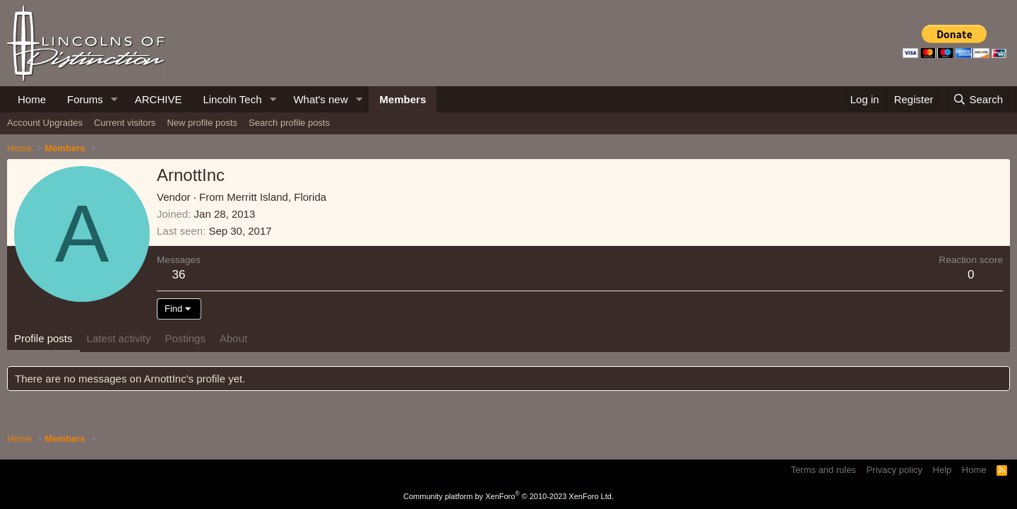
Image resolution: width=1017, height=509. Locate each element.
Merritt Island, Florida (276, 197)
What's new (320, 99)
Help (942, 469)
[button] (114, 99)
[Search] (978, 99)
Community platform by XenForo (508, 496)
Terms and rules (823, 469)
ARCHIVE (158, 99)
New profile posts (202, 122)
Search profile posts (289, 122)
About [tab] (233, 338)
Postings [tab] (185, 338)
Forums (85, 99)
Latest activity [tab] (119, 338)
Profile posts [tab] (43, 338)
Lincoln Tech (232, 99)
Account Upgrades (45, 122)
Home (32, 99)
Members (402, 99)
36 (179, 274)
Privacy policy (894, 469)
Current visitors (124, 122)
